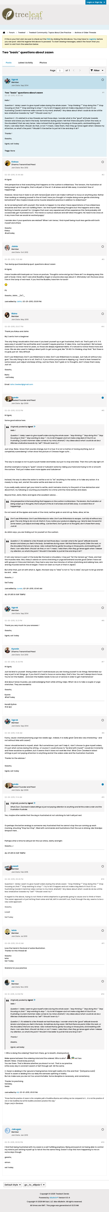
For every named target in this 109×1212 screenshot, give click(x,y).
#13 (102, 1142)
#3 (103, 259)
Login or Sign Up (96, 2)
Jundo (19, 588)
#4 (102, 326)
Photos (43, 62)
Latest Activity (25, 62)
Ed (18, 1092)
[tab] (8, 62)
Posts (8, 62)
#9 (102, 797)
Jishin (19, 301)
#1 (103, 92)
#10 (102, 879)
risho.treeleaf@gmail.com (21, 384)
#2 (103, 175)
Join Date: (15, 85)
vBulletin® (54, 1197)
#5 (102, 410)
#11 (102, 943)
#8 (103, 733)
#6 (102, 620)
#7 (102, 662)
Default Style (13, 1184)
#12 (102, 994)
